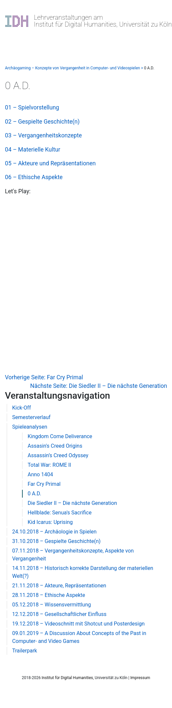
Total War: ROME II (49, 465)
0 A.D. (34, 493)
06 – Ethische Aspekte (33, 177)
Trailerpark (24, 651)
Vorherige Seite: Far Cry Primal (44, 377)
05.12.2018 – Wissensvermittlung (51, 605)
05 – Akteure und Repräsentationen (50, 163)
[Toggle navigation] (14, 36)
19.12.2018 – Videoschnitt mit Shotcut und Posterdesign (78, 624)
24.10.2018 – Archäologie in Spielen (54, 532)
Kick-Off (21, 408)
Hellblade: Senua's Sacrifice (59, 512)
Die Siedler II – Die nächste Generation (72, 503)
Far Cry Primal (44, 484)
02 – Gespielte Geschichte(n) (42, 121)
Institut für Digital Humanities (67, 677)
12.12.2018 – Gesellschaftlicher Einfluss (59, 614)
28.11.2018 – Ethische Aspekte (48, 595)
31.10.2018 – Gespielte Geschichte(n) (56, 541)
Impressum (140, 677)
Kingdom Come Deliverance (60, 436)
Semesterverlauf (31, 417)
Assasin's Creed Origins (55, 446)
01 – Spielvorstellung (32, 107)
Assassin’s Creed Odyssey (58, 455)
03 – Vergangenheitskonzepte (43, 135)
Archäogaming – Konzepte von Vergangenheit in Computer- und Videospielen (72, 68)
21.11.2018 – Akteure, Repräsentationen (59, 585)
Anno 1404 (40, 474)
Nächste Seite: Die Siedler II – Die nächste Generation (98, 386)
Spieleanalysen (29, 427)
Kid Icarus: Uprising (50, 522)
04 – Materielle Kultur (32, 149)
